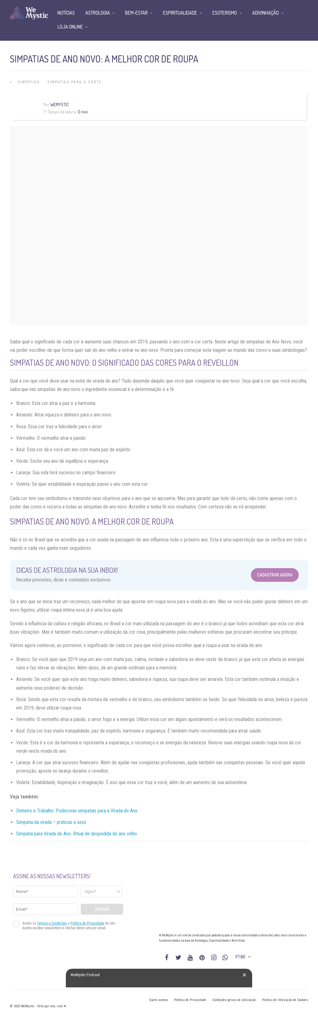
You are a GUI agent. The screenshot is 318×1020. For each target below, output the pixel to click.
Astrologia (97, 13)
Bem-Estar (136, 13)
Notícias (66, 13)
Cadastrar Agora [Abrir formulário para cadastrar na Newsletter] (275, 574)
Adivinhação (265, 13)
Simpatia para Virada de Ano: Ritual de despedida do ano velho (76, 834)
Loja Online (70, 27)
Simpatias (28, 82)
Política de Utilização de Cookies (285, 1000)
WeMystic (59, 104)
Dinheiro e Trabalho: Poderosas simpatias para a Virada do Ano (77, 811)
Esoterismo (224, 13)
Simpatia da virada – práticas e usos (51, 822)
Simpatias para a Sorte (74, 82)
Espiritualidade (180, 13)
